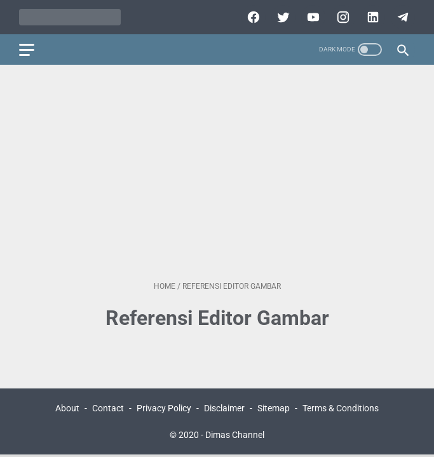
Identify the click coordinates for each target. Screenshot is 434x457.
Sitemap (273, 408)
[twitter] (281, 17)
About (67, 408)
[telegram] (401, 17)
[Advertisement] (217, 173)
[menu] (26, 50)
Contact (108, 408)
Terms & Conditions (340, 408)
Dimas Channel (234, 435)
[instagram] (341, 17)
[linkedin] (371, 17)
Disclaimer (224, 408)
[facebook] (252, 17)
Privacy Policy (164, 408)
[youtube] (311, 17)
